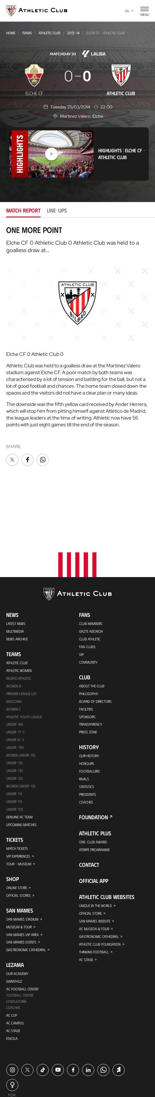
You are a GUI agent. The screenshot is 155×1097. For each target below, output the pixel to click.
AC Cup (11, 957)
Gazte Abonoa (91, 572)
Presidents (87, 736)
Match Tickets (17, 790)
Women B (13, 627)
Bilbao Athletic (18, 619)
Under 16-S (15, 681)
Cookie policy (46, 1058)
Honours (86, 705)
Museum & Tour (19, 868)
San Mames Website (94, 862)
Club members (90, 565)
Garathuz (14, 923)
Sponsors (87, 658)
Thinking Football (94, 893)
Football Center (19, 937)
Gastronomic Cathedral (26, 891)
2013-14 (73, 33)
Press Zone (88, 673)
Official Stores (18, 837)
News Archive (17, 580)
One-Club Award (93, 783)
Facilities (86, 650)
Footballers (89, 713)
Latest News (15, 565)
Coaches (13, 949)
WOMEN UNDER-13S (21, 727)
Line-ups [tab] (57, 210)
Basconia (14, 642)
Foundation (93, 758)
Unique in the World (95, 847)
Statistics (86, 728)
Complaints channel (48, 1067)
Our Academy (17, 915)
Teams (27, 33)
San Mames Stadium (22, 861)
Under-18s (14, 666)
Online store (16, 829)
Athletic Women (19, 612)
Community (88, 603)
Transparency (90, 666)
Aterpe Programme (94, 791)
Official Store (90, 855)
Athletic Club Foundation (100, 886)
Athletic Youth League (24, 658)
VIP (81, 595)
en (129, 11)
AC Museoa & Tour (94, 870)
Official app (93, 822)
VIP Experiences (18, 797)
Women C (13, 650)
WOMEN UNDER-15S (21, 696)
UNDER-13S (14, 712)
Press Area (16, 1058)
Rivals (84, 720)
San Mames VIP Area (22, 876)
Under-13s (14, 704)
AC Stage (13, 972)
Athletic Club (49, 33)
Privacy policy (80, 1058)
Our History (89, 697)
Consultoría (16, 943)
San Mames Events (21, 884)
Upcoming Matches (21, 766)
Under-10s (14, 751)
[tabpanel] (77, 346)
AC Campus (15, 965)
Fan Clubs (87, 588)
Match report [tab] (23, 210)
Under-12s (14, 720)
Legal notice (112, 1058)
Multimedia (15, 572)
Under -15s (15, 689)
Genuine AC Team (19, 758)
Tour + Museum (18, 805)
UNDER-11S (14, 735)
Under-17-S (15, 673)
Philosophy (88, 635)
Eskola (12, 980)
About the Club (91, 627)
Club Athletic (89, 580)
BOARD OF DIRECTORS (95, 642)
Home (10, 33)
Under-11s (14, 743)
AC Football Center (22, 931)
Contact (89, 806)
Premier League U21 (21, 635)
